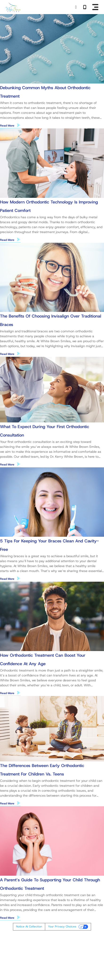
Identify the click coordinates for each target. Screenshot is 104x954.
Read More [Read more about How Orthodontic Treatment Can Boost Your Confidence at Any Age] (7, 693)
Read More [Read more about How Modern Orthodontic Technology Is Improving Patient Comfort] (7, 240)
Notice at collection (29, 926)
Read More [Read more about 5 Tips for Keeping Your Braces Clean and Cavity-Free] (7, 579)
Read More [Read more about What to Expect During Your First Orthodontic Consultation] (7, 464)
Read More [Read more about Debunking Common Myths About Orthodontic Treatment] (7, 125)
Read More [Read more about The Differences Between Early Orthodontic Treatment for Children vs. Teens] (7, 803)
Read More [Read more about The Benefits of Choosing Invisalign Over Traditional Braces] (7, 354)
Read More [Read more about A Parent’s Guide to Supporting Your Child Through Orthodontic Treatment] (7, 918)
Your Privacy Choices (62, 926)
